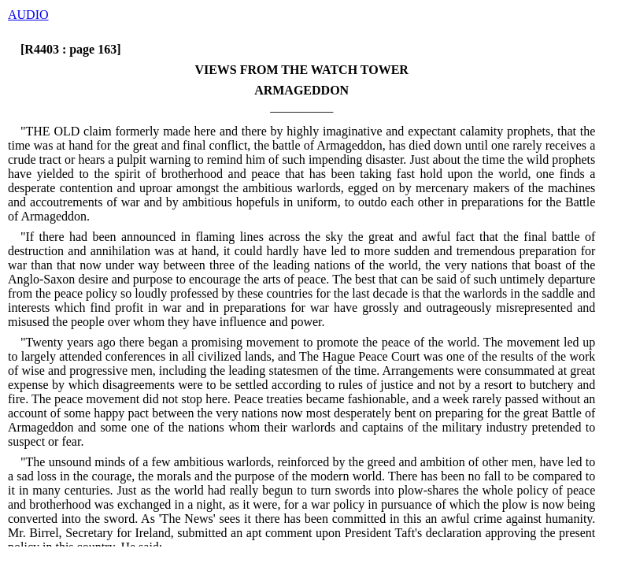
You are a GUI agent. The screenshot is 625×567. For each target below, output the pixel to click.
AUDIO (28, 14)
